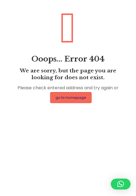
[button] (121, 184)
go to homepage (71, 97)
